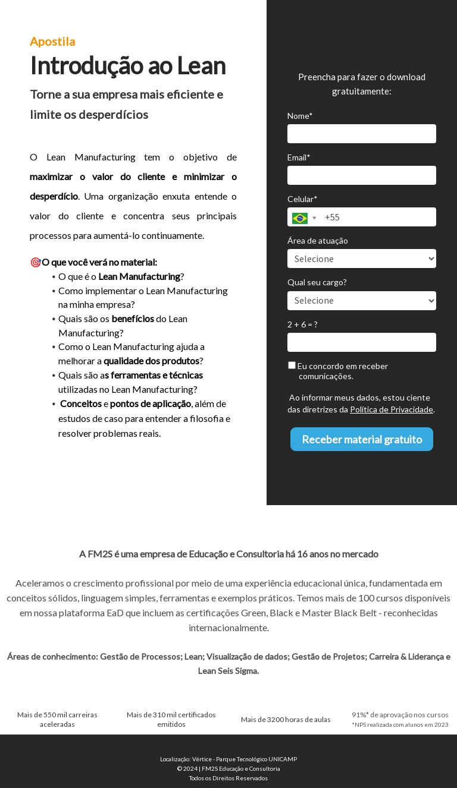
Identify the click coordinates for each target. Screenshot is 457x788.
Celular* (302, 199)
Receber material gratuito (362, 439)
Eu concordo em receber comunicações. (338, 371)
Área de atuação (317, 240)
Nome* (300, 116)
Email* (299, 157)
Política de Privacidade (391, 409)
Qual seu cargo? (317, 282)
